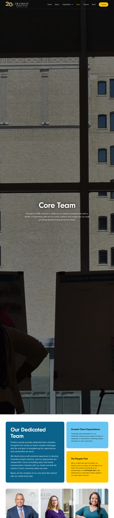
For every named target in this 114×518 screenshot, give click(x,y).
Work (94, 4)
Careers (86, 4)
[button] (68, 4)
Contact (103, 4)
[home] (17, 4)
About (57, 4)
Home (50, 4)
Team (78, 4)
